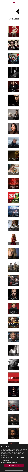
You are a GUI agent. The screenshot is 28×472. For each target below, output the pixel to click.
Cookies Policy (4, 455)
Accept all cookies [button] (14, 465)
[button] (14, 462)
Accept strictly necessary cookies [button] (14, 469)
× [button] (26, 446)
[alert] (14, 458)
